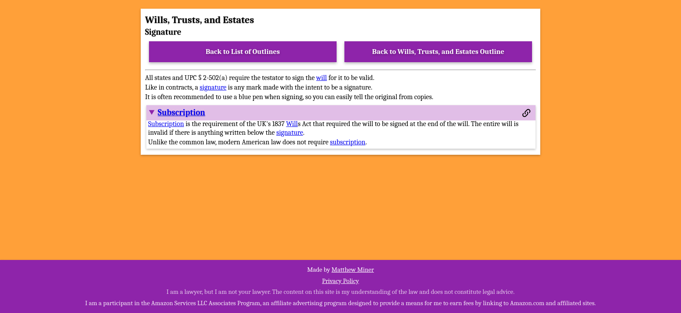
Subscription (181, 112)
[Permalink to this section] (526, 113)
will (321, 78)
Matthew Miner (352, 269)
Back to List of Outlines (243, 51)
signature (213, 87)
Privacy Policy (340, 281)
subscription (348, 142)
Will (292, 124)
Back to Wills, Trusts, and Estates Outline (438, 51)
